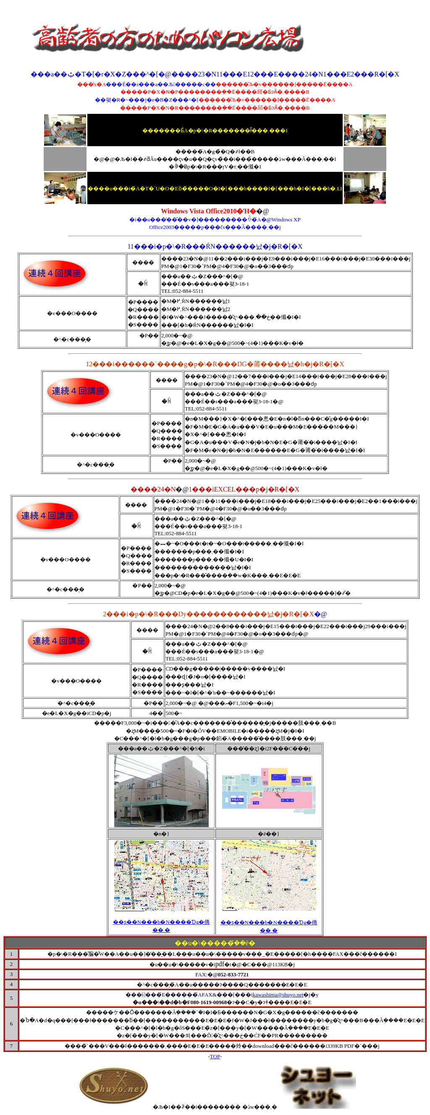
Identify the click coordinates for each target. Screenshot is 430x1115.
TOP (215, 1056)
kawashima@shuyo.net (278, 994)
